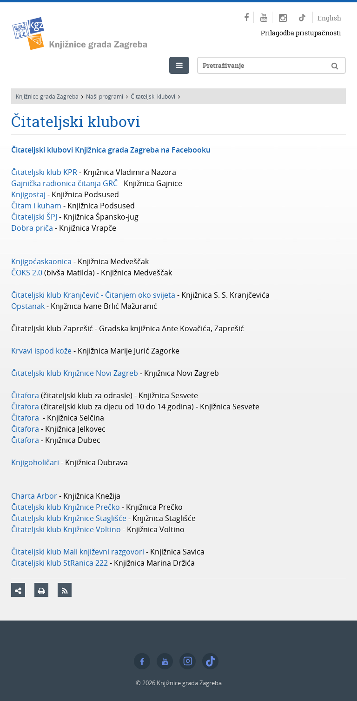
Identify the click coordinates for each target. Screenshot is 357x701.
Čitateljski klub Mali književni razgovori (78, 552)
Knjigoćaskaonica (41, 261)
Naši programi (104, 96)
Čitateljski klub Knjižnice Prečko (65, 507)
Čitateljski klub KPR (44, 172)
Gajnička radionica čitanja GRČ (64, 183)
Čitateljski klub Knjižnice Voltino (66, 529)
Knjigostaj (28, 194)
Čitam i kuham (36, 205)
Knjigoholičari (35, 462)
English (329, 17)
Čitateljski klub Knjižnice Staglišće (68, 518)
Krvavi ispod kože (41, 351)
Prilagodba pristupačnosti (301, 32)
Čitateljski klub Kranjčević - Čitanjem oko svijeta (93, 295)
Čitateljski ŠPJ (34, 217)
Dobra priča (32, 228)
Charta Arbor (34, 496)
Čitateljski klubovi (153, 96)
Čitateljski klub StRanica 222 (59, 563)
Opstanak (28, 306)
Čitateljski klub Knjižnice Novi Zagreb (74, 373)
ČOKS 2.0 (26, 272)
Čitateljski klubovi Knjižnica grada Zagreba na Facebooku (111, 150)
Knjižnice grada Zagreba (47, 96)
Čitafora (25, 395)
